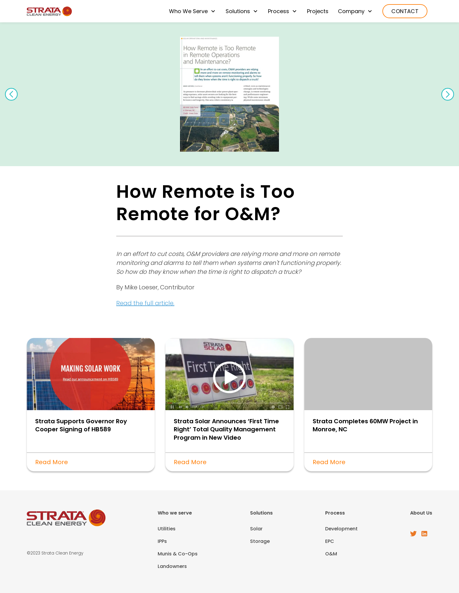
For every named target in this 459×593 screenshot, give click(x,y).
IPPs (162, 541)
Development (341, 528)
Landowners (172, 566)
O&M (331, 553)
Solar (256, 528)
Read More (51, 462)
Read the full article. (145, 303)
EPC (329, 541)
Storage (260, 541)
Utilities (167, 528)
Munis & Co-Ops (178, 553)
